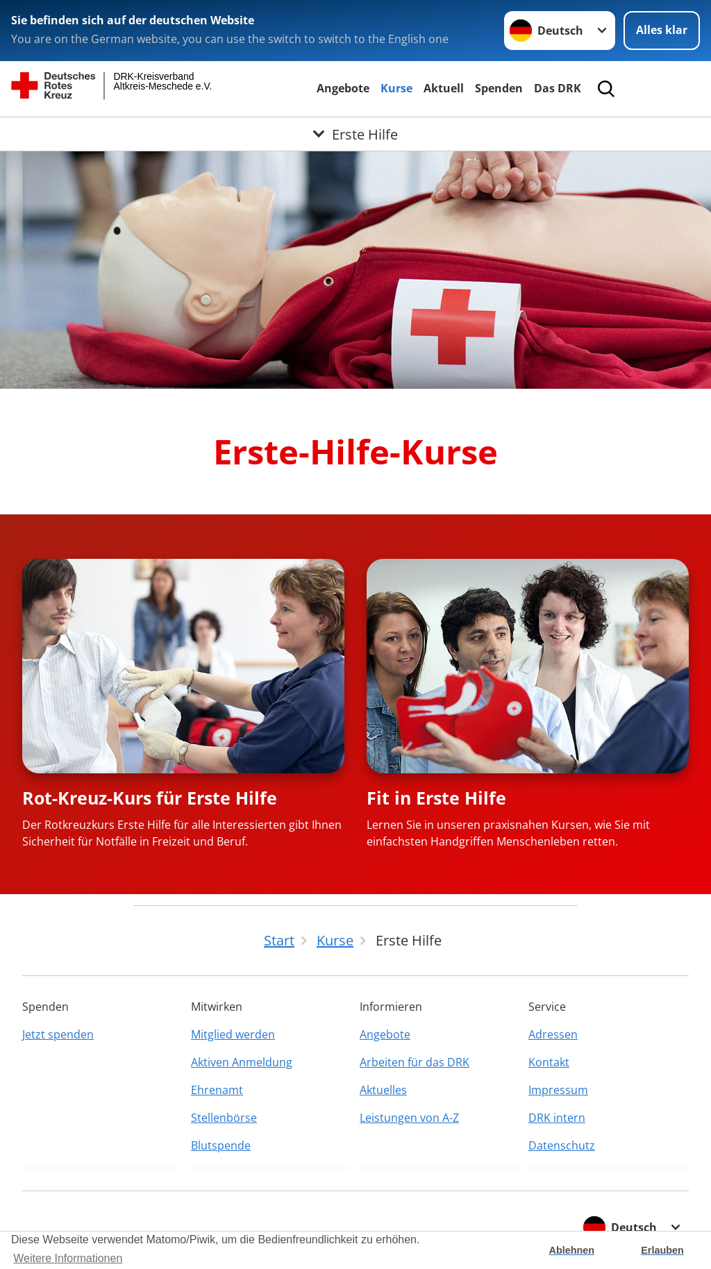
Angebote (343, 88)
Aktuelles (383, 1090)
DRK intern (556, 1117)
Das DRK (557, 88)
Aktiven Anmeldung (241, 1062)
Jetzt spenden (58, 1034)
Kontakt (548, 1062)
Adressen (553, 1034)
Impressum (558, 1090)
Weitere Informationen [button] (67, 1258)
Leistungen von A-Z (409, 1117)
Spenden (499, 88)
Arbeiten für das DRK (414, 1062)
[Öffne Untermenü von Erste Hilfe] (355, 134)
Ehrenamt (217, 1090)
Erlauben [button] (662, 1250)
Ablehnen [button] (572, 1250)
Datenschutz (561, 1145)
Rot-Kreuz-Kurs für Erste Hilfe (149, 797)
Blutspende (221, 1145)
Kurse (396, 88)
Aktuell (444, 88)
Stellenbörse (224, 1117)
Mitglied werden (233, 1034)
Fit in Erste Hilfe (436, 797)
